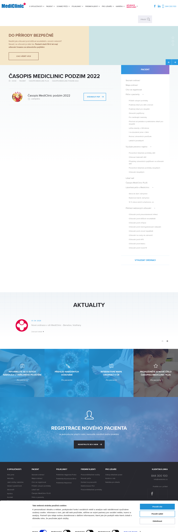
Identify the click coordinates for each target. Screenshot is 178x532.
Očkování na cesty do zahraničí (141, 235)
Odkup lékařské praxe (113, 474)
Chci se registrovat (134, 89)
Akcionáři (10, 489)
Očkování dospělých (136, 172)
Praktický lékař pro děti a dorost (141, 104)
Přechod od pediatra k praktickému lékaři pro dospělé (146, 122)
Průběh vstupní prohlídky (138, 100)
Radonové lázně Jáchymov (139, 197)
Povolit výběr (157, 509)
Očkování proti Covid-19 (138, 247)
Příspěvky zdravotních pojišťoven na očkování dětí (146, 162)
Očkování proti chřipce (137, 222)
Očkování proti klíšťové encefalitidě (142, 218)
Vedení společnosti (14, 486)
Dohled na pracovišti (89, 482)
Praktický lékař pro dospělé (139, 109)
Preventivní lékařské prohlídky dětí (142, 153)
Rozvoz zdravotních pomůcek (140, 136)
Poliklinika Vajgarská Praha (66, 474)
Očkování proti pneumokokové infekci (143, 214)
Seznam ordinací (133, 80)
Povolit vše (157, 502)
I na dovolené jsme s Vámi (139, 132)
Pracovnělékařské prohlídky (91, 489)
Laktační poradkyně (136, 140)
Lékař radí (130, 178)
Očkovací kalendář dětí (137, 157)
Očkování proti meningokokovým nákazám (145, 226)
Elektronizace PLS (87, 486)
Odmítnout (157, 516)
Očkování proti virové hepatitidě (141, 231)
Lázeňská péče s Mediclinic (137, 187)
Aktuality (10, 478)
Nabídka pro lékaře (112, 482)
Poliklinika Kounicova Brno (66, 478)
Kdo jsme (10, 474)
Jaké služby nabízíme (15, 482)
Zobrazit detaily (131, 527)
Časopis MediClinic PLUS (39, 81)
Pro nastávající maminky (138, 117)
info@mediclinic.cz (161, 479)
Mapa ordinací (132, 85)
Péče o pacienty (133, 94)
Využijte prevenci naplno (136, 146)
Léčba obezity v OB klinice (139, 128)
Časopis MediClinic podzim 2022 (65, 81)
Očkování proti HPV (136, 239)
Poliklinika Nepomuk (64, 482)
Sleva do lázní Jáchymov (138, 193)
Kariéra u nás (110, 478)
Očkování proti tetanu (137, 243)
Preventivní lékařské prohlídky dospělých (144, 167)
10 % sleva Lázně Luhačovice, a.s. (141, 202)
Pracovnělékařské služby (90, 474)
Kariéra (9, 493)
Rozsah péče (86, 478)
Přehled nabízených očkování (138, 208)
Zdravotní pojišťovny (136, 113)
